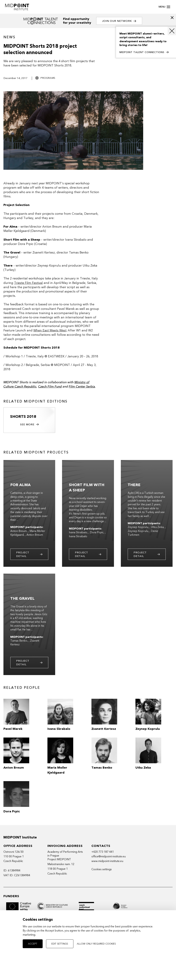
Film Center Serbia (82, 386)
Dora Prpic (96, 533)
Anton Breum (18, 532)
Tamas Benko (18, 641)
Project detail (29, 555)
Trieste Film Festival (28, 283)
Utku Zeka (157, 528)
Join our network (119, 21)
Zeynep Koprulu (138, 528)
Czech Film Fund (50, 386)
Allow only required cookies (96, 943)
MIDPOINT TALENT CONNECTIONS (144, 52)
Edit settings (59, 943)
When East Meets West (49, 330)
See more (29, 425)
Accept (32, 943)
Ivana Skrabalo (78, 533)
